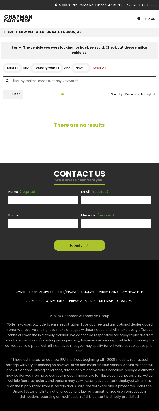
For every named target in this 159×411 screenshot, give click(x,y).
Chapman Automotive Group (85, 316)
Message (97, 215)
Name (22, 191)
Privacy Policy (82, 300)
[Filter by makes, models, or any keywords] (79, 80)
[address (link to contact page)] (88, 5)
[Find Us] (145, 19)
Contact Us (133, 292)
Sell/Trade (67, 292)
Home (9, 32)
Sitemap (106, 300)
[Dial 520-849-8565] (141, 5)
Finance (88, 292)
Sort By (117, 94)
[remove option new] (81, 68)
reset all (99, 68)
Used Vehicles (41, 292)
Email (94, 191)
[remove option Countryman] (46, 68)
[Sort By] (140, 94)
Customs (125, 300)
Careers (33, 300)
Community (55, 300)
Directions (108, 292)
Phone (13, 215)
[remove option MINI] (12, 68)
